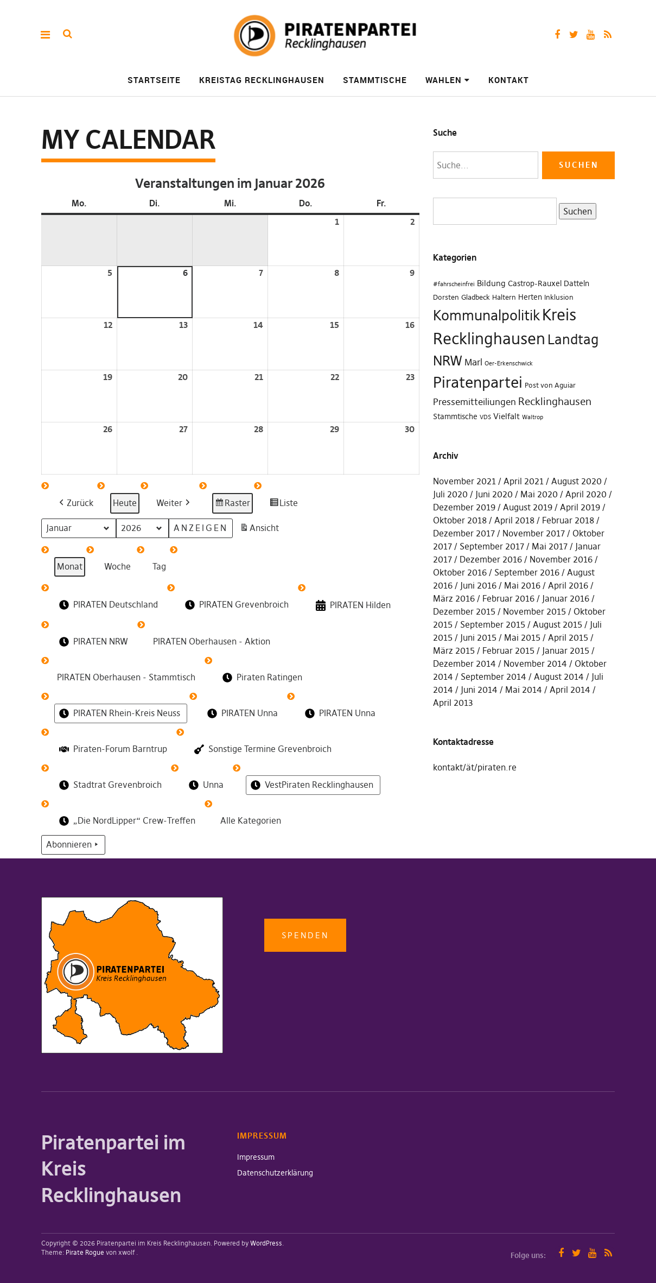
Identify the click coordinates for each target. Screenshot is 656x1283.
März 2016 (454, 598)
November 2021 (464, 481)
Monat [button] (69, 566)
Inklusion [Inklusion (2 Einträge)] (559, 297)
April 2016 (568, 585)
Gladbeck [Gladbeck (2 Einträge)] (475, 297)
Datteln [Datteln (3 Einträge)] (576, 283)
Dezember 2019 (464, 507)
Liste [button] (283, 505)
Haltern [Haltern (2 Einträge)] (504, 297)
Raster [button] (232, 505)
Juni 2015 (478, 637)
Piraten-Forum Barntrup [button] (112, 749)
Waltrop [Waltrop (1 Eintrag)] (532, 417)
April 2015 (568, 637)
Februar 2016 (508, 598)
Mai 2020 (539, 494)
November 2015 (534, 611)
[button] (75, 503)
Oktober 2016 (460, 572)
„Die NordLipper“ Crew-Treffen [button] (126, 821)
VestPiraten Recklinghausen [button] (311, 785)
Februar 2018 (568, 520)
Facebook (557, 34)
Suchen (575, 210)
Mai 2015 (522, 637)
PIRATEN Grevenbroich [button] (236, 605)
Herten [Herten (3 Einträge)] (530, 297)
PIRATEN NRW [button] (92, 642)
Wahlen (443, 79)
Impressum (256, 1157)
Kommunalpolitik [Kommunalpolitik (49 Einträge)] (486, 315)
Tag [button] (159, 566)
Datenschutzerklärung (275, 1173)
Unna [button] (205, 785)
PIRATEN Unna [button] (241, 713)
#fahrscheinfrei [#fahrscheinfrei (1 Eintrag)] (454, 284)
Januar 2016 (565, 598)
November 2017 (533, 533)
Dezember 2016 (491, 559)
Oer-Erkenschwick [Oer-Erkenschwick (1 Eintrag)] (509, 363)
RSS (607, 34)
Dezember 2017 (464, 533)
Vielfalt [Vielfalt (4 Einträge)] (506, 416)
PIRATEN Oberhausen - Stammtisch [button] (126, 677)
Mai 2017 (550, 546)
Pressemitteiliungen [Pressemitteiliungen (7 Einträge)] (474, 402)
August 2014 (559, 676)
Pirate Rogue (85, 1252)
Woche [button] (117, 566)
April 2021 (524, 481)
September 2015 (492, 624)
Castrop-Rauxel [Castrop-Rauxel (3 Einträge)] (535, 283)
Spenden (305, 935)
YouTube (590, 34)
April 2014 (570, 689)
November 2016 (561, 559)
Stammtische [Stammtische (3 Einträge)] (455, 416)
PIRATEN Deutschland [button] (107, 605)
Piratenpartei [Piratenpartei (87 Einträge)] (478, 382)
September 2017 (492, 546)
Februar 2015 (508, 650)
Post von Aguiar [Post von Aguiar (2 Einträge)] (550, 385)
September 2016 (526, 572)
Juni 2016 (478, 585)
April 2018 (514, 520)
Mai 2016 (522, 585)
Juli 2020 (450, 494)
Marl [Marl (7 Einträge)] (473, 362)
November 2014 (535, 663)
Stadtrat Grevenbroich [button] (109, 785)
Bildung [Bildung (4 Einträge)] (491, 283)
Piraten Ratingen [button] (261, 678)
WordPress (266, 1243)
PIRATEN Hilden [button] (352, 606)
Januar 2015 (565, 650)
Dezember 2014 (464, 663)
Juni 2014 (479, 689)
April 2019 (580, 507)
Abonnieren (73, 845)
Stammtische (375, 79)
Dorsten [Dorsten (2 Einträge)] (446, 297)
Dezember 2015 (464, 611)
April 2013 (453, 702)
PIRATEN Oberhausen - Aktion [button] (211, 641)
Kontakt (508, 79)
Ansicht (260, 530)
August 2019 (527, 507)
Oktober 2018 (460, 520)
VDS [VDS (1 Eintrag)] (485, 417)
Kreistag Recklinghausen (261, 79)
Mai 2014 (523, 689)
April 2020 (586, 494)
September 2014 (493, 676)
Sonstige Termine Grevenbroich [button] (262, 749)
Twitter (574, 34)
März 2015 (454, 650)
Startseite (154, 79)
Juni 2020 (494, 494)
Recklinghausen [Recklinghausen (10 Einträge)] (554, 401)
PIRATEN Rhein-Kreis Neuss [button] (118, 713)
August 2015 (557, 624)
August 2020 (576, 481)
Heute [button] (125, 502)
